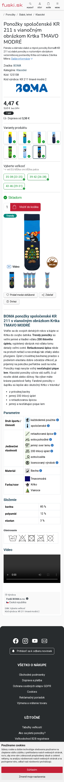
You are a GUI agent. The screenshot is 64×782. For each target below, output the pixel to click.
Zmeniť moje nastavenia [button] (32, 776)
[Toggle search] (30, 5)
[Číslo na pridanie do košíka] (7, 207)
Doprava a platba (32, 680)
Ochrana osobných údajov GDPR (32, 686)
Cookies (32, 691)
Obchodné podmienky (32, 674)
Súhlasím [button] (32, 769)
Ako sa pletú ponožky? (32, 733)
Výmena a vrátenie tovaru (32, 703)
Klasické (21, 70)
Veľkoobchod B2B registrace (32, 738)
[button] (39, 5)
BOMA (17, 65)
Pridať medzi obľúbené (20, 295)
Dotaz (11, 301)
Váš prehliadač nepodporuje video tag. (32, 569)
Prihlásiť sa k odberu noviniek (32, 651)
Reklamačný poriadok (32, 697)
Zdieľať (47, 295)
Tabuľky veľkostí (32, 727)
